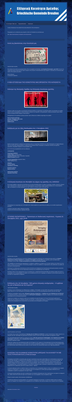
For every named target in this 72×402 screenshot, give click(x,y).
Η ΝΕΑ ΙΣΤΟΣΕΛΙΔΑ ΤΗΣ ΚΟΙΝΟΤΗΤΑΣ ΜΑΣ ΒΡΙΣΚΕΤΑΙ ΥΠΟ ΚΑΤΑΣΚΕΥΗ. (34, 82)
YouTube (11, 148)
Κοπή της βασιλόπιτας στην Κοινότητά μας (22, 43)
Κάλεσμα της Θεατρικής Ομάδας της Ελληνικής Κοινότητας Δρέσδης (31, 89)
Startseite (36, 387)
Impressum (30, 23)
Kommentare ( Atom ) (16, 389)
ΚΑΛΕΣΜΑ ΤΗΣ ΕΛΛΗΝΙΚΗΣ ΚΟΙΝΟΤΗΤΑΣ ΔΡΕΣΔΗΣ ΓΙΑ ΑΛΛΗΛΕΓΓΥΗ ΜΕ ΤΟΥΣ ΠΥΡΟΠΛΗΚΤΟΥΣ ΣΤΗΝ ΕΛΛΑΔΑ (34, 353)
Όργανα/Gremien (22, 23)
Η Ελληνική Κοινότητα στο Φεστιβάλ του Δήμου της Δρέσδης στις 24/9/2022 (33, 182)
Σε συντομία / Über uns (11, 23)
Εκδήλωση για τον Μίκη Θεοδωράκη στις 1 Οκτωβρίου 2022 (28, 128)
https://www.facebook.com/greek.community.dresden (20, 34)
